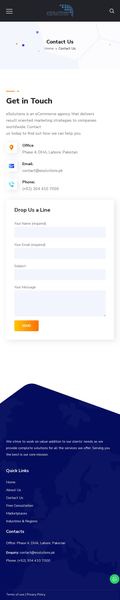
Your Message (60, 300)
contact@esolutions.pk (37, 552)
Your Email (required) (60, 250)
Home (49, 48)
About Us (13, 490)
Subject (60, 272)
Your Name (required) (60, 229)
